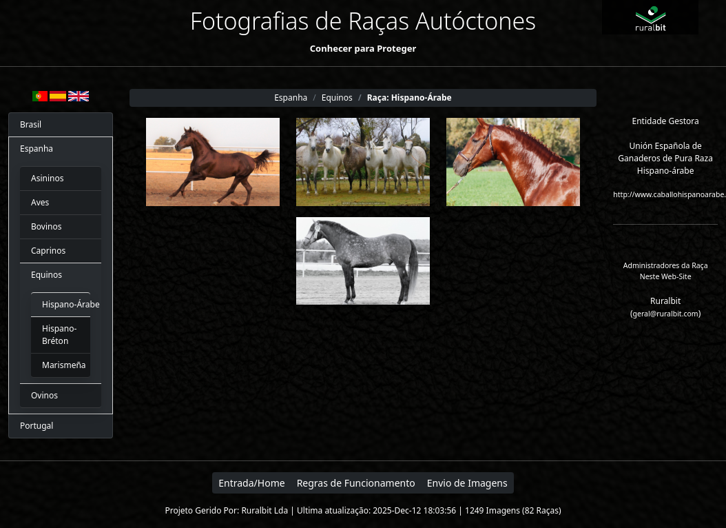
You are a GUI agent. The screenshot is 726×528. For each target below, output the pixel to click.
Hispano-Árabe (60, 304)
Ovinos (44, 395)
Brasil (30, 124)
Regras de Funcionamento (356, 482)
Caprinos (48, 250)
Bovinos (46, 226)
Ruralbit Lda (264, 510)
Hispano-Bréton (59, 335)
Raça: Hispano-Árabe (409, 97)
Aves (40, 202)
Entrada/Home (251, 482)
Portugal (36, 425)
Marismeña (60, 365)
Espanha (36, 148)
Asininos (47, 178)
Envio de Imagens (467, 482)
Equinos (46, 275)
